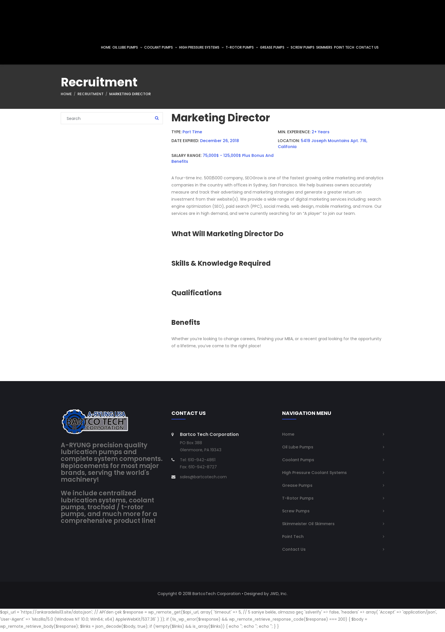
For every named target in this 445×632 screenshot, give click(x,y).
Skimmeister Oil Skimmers (308, 526)
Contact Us (294, 551)
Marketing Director (130, 97)
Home (66, 97)
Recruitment (90, 97)
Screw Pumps (296, 513)
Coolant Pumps (298, 462)
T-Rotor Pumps (298, 500)
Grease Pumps (297, 487)
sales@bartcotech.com (203, 479)
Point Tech (293, 538)
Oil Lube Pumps (297, 449)
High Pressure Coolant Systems (314, 474)
